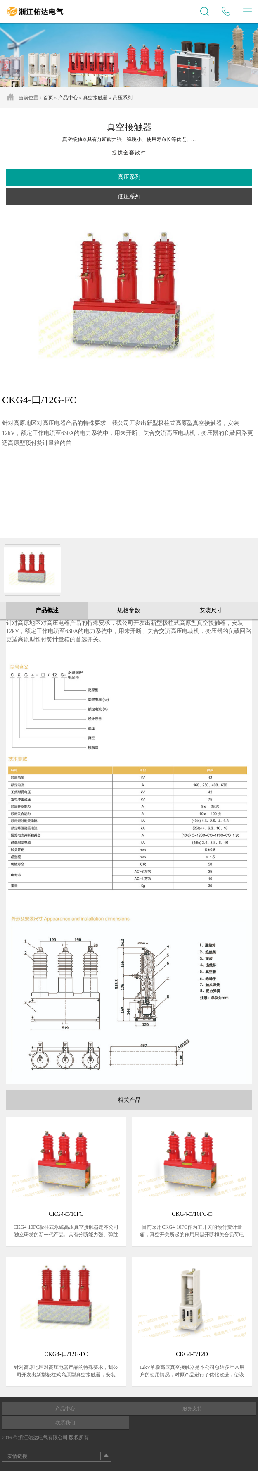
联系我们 (65, 1423)
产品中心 (68, 97)
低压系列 (129, 196)
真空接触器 (95, 97)
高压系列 (123, 97)
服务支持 (192, 1408)
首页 (48, 97)
